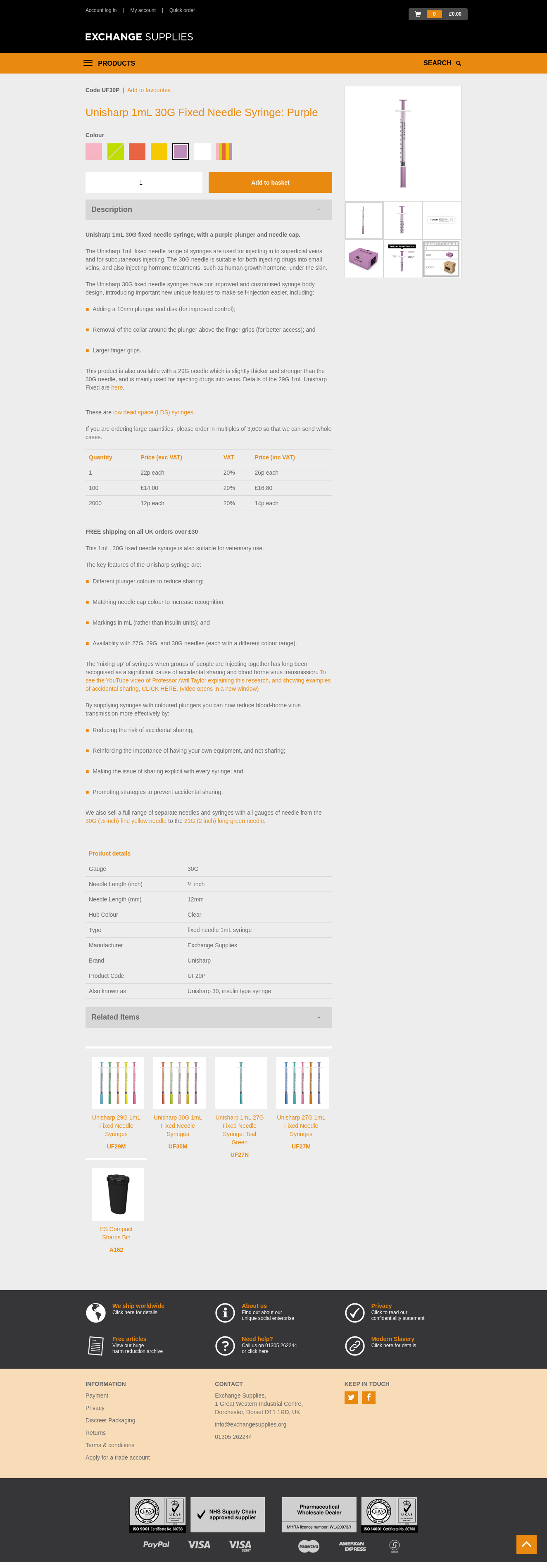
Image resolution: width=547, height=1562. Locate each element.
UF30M (178, 1146)
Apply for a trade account (118, 1457)
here (117, 387)
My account (143, 10)
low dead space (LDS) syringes (153, 412)
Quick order (182, 10)
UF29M (116, 1146)
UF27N (240, 1154)
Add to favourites (149, 90)
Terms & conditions (110, 1445)
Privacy (95, 1408)
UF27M (301, 1146)
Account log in (101, 10)
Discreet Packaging (111, 1420)
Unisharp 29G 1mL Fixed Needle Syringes (116, 1125)
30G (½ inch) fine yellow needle (126, 821)
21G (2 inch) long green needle (224, 821)
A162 (116, 1249)
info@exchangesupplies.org (250, 1424)
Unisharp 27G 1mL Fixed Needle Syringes (301, 1125)
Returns (96, 1432)
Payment (97, 1395)
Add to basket (270, 182)
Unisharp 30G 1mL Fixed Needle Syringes (178, 1125)
